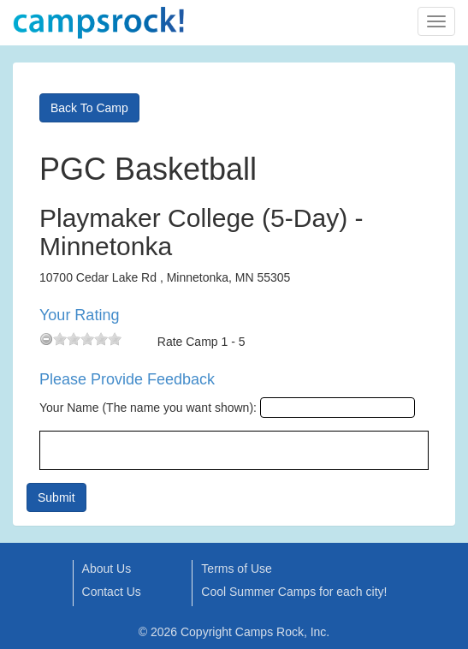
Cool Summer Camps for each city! (294, 591)
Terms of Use (236, 568)
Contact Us (111, 591)
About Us (107, 568)
